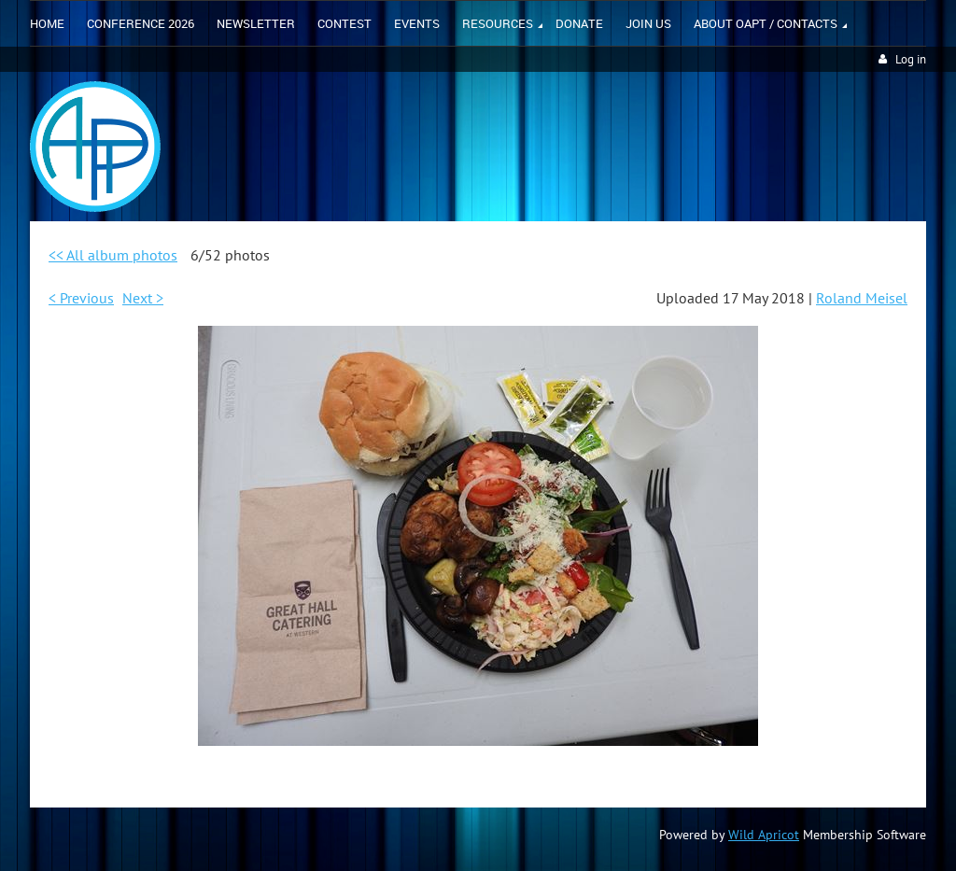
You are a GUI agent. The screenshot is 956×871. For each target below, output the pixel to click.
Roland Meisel (861, 297)
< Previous (81, 297)
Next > (142, 297)
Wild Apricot (763, 834)
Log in (910, 59)
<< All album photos (113, 255)
